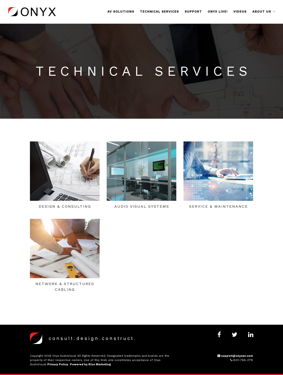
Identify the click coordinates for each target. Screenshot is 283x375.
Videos (240, 11)
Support (193, 11)
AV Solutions (120, 11)
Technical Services (159, 11)
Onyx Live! (218, 11)
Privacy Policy (57, 364)
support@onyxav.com (235, 355)
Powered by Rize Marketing (90, 364)
